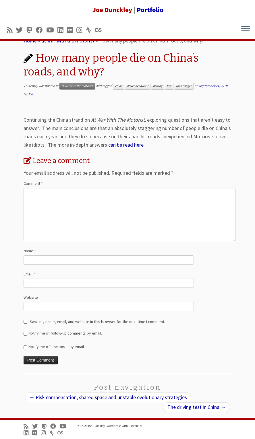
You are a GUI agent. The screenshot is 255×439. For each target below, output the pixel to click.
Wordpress (114, 426)
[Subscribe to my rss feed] (11, 30)
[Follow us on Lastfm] (100, 30)
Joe (30, 94)
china (118, 86)
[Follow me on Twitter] (21, 30)
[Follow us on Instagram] (81, 30)
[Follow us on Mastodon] (31, 30)
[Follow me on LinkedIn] (62, 30)
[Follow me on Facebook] (41, 30)
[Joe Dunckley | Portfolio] (127, 10)
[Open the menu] (245, 29)
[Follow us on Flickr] (71, 30)
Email (29, 274)
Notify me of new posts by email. (56, 346)
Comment (33, 183)
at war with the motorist (77, 86)
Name (30, 250)
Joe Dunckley (96, 426)
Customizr (135, 426)
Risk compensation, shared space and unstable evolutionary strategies (108, 397)
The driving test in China (196, 407)
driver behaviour (137, 86)
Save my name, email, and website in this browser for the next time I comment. (97, 321)
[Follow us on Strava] (90, 30)
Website (31, 297)
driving (157, 86)
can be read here (126, 144)
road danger (184, 86)
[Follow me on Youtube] (51, 30)
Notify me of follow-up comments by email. (65, 333)
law (169, 86)
